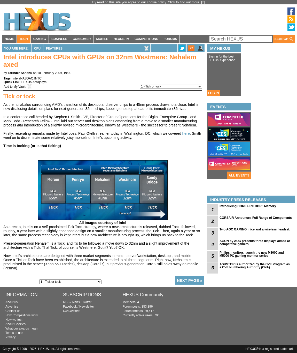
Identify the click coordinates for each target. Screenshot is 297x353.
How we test (13, 320)
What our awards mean (21, 328)
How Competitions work (21, 315)
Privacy (10, 337)
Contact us (12, 311)
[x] (203, 2)
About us (11, 302)
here (186, 133)
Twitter (86, 302)
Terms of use (14, 333)
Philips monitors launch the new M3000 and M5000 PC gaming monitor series (252, 254)
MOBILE (102, 39)
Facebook (70, 306)
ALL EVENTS (239, 175)
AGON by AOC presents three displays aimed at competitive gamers (255, 242)
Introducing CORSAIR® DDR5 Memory (248, 206)
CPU (37, 48)
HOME (9, 39)
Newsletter (86, 306)
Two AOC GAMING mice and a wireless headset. (255, 229)
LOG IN (213, 93)
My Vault (19, 87)
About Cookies (15, 324)
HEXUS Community (143, 294)
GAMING (39, 39)
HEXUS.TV (121, 39)
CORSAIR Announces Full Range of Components (256, 217)
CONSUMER (82, 39)
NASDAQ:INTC (30, 78)
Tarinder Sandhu (20, 73)
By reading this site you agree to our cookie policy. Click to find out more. (146, 2)
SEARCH (284, 39)
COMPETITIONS (146, 39)
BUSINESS (59, 39)
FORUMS (170, 39)
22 (191, 48)
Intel (15, 78)
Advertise (11, 306)
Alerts (76, 302)
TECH (23, 39)
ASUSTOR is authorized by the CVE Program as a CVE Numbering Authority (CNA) (255, 266)
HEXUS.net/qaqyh (33, 82)
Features (54, 48)
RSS (66, 302)
